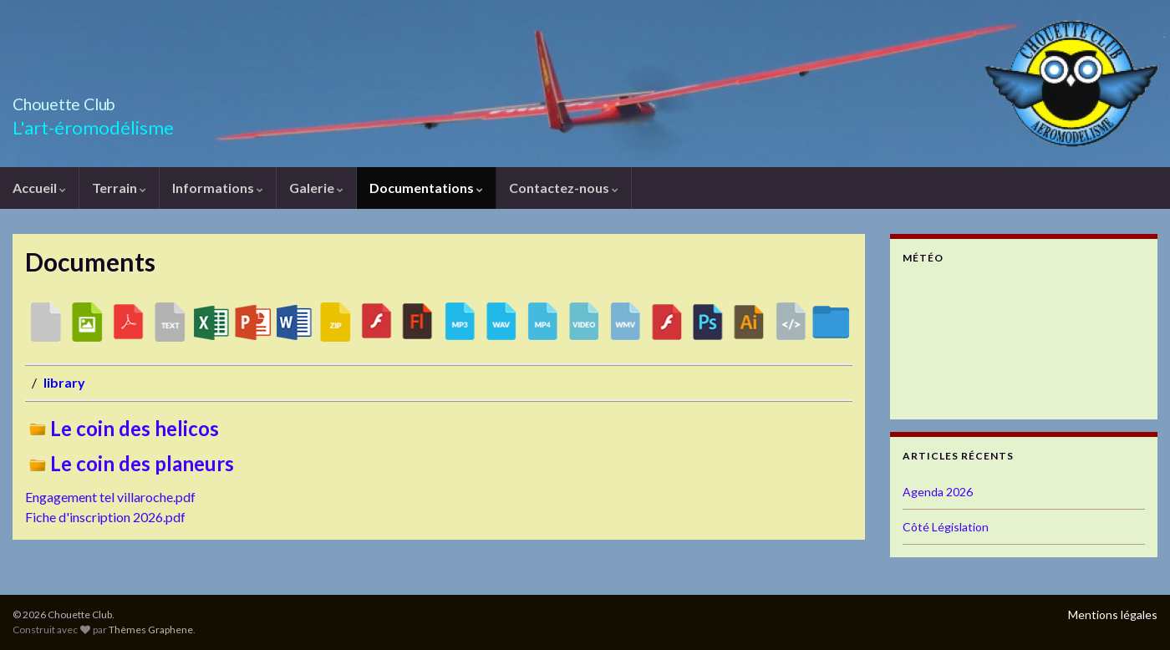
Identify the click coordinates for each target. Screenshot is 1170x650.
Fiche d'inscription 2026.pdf (105, 517)
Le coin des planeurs (129, 463)
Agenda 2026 (938, 492)
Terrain (119, 188)
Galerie (316, 188)
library (64, 382)
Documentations (426, 188)
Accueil (39, 188)
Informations (217, 188)
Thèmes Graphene (151, 629)
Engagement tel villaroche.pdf (110, 497)
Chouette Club (91, 100)
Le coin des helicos (122, 428)
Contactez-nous (563, 188)
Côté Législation (946, 527)
